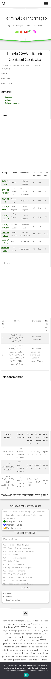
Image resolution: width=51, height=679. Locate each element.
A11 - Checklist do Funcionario (15, 580)
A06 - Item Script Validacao (13, 564)
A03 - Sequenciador (11, 554)
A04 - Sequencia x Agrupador (14, 558)
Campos (8, 97)
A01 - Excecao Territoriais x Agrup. (17, 548)
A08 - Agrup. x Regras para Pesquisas (18, 567)
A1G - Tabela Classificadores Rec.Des (18, 584)
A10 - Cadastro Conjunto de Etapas (17, 577)
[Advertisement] (25, 144)
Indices (8, 100)
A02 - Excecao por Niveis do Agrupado (18, 551)
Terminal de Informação (25, 18)
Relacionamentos (13, 103)
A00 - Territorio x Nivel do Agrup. (16, 545)
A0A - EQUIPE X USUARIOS (14, 574)
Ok (26, 675)
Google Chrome (12, 521)
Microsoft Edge (12, 524)
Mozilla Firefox (12, 528)
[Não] (47, 670)
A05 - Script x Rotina (11, 561)
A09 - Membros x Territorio (14, 571)
